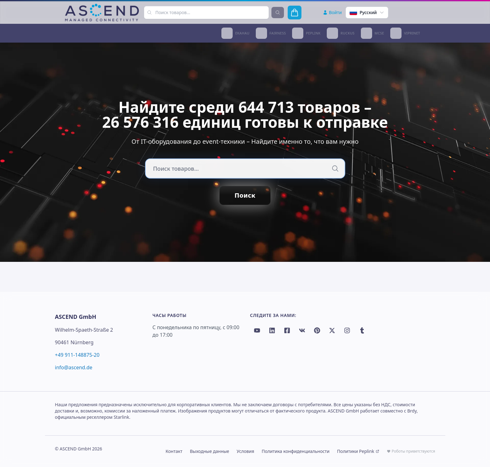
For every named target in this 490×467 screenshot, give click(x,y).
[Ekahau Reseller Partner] (235, 33)
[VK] (302, 330)
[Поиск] (335, 168)
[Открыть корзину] (294, 12)
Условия (245, 451)
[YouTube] (257, 330)
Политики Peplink (358, 451)
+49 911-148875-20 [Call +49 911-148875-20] (77, 354)
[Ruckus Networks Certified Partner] (341, 33)
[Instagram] (347, 330)
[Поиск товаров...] (149, 12)
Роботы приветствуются (411, 451)
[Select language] (367, 12)
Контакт (174, 451)
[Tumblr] (362, 330)
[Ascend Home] (102, 12)
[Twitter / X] (332, 330)
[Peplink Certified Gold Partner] (306, 33)
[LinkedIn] (272, 330)
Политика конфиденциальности (296, 451)
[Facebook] (287, 330)
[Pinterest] (317, 330)
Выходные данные (209, 451)
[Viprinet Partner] (405, 33)
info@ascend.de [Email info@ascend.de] (74, 367)
